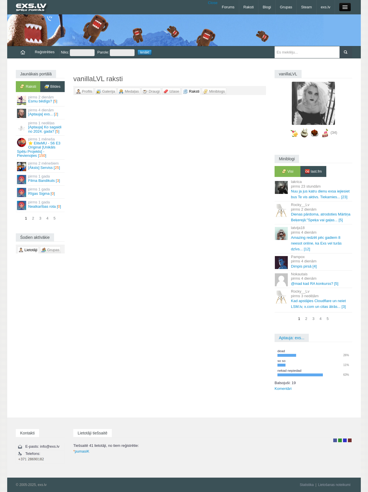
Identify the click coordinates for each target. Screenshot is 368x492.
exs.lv (325, 7)
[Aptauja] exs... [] (40, 113)
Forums (228, 7)
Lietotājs (335, 440)
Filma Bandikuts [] (40, 179)
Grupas (286, 7)
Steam (306, 7)
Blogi (267, 7)
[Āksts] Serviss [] (40, 166)
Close (212, 3)
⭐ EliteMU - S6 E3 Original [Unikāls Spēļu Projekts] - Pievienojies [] (40, 147)
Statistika (307, 485)
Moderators (345, 440)
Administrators (350, 440)
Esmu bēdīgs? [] (40, 100)
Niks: (78, 52)
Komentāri (283, 388)
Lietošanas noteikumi (334, 485)
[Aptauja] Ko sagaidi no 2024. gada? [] (40, 127)
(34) (334, 132)
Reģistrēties (45, 52)
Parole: (116, 52)
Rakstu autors (340, 440)
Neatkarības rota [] (40, 205)
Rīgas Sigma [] (40, 192)
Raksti (249, 7)
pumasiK (81, 451)
